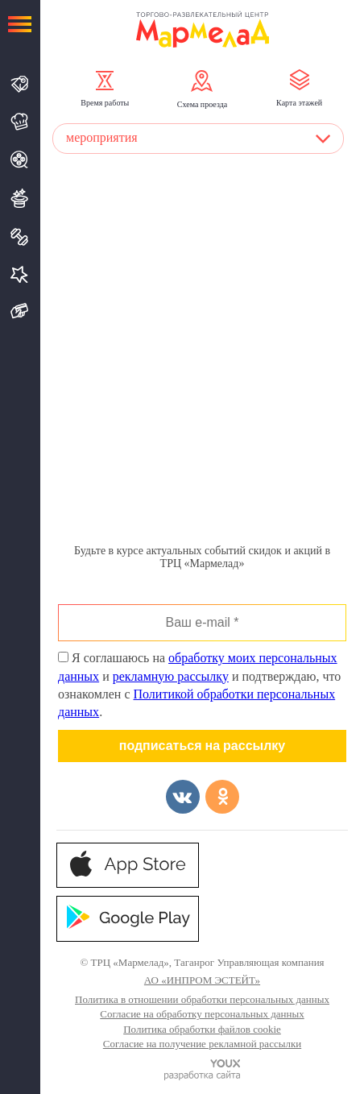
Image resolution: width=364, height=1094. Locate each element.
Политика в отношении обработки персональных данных (202, 999)
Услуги (19, 274)
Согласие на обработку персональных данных (202, 1014)
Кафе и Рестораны (19, 122)
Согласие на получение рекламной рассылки (202, 1044)
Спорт (19, 237)
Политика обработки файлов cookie (202, 1029)
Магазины (19, 84)
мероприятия (102, 137)
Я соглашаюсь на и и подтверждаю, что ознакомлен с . (199, 685)
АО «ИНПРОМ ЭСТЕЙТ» (202, 980)
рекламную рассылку (171, 676)
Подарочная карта (19, 311)
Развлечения (19, 198)
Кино (19, 159)
